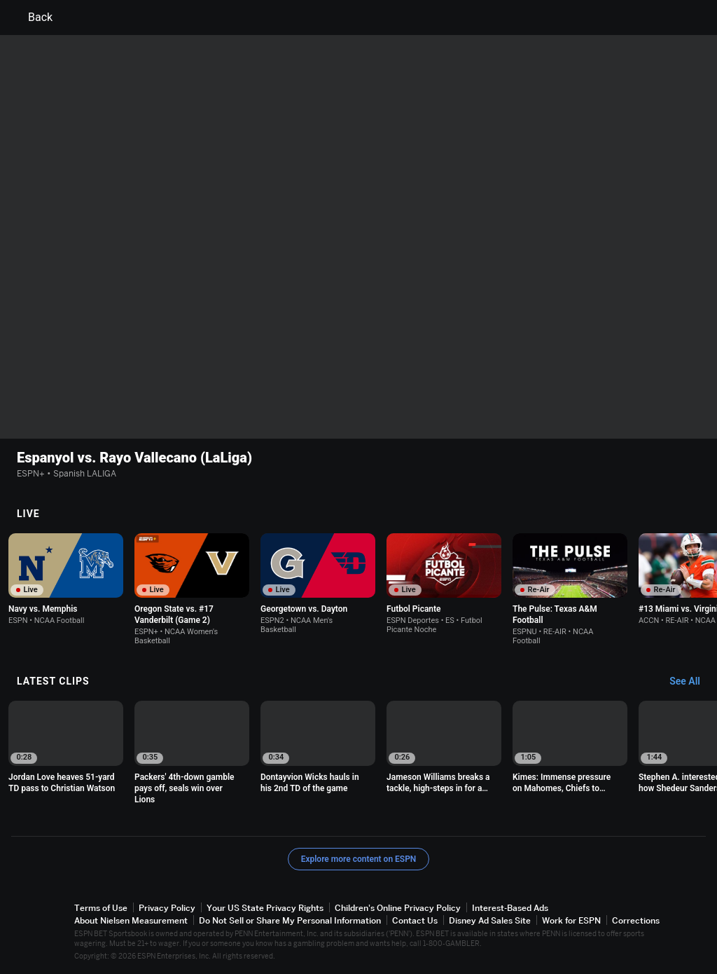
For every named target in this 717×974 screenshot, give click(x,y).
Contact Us (415, 920)
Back (32, 17)
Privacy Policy (167, 908)
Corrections (636, 920)
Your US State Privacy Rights (265, 908)
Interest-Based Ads (510, 908)
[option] (65, 579)
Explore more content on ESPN (359, 859)
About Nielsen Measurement (131, 920)
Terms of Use (100, 908)
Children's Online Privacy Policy (398, 908)
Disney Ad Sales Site (490, 920)
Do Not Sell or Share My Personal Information (290, 920)
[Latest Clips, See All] (691, 682)
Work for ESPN (571, 920)
